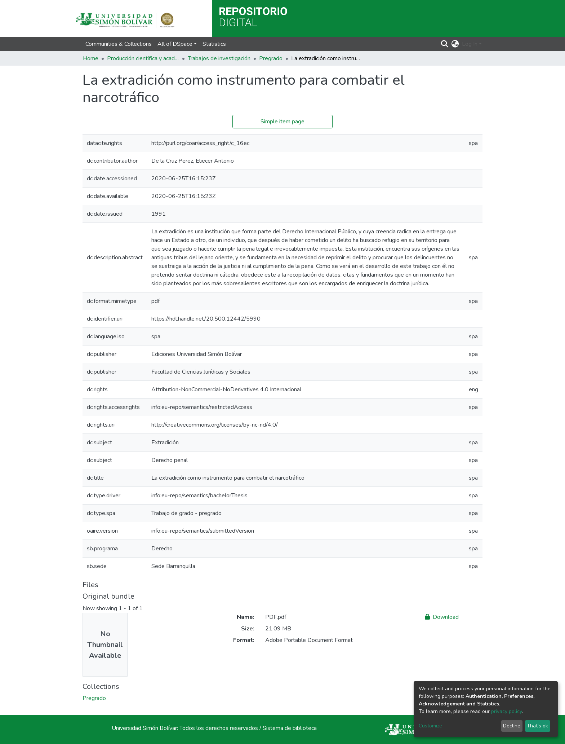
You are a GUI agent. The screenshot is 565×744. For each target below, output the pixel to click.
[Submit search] (444, 44)
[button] (455, 44)
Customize (430, 725)
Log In (469, 44)
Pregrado (270, 58)
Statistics (214, 44)
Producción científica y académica (143, 58)
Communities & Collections (118, 44)
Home (90, 58)
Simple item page (282, 122)
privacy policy (506, 711)
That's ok (537, 725)
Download (442, 617)
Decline (511, 725)
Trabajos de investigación (219, 58)
